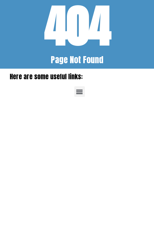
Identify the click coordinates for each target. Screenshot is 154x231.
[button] (79, 91)
